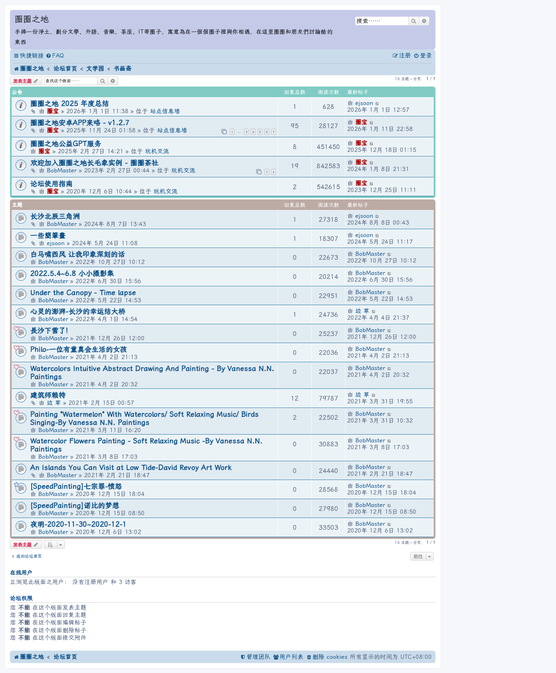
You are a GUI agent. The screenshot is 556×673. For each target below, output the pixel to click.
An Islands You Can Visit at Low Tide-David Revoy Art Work (130, 468)
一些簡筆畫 (48, 236)
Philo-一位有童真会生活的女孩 (78, 350)
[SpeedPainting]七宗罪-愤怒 (76, 486)
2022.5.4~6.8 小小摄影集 (72, 274)
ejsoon (364, 103)
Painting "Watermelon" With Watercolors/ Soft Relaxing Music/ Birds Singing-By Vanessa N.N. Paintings (144, 418)
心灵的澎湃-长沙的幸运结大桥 (77, 312)
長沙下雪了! (49, 331)
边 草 (362, 311)
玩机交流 (157, 151)
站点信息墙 (165, 111)
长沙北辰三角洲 (55, 217)
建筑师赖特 (48, 395)
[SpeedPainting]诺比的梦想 (74, 506)
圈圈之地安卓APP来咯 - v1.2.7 (79, 123)
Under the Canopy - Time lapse (83, 293)
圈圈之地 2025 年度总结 (69, 104)
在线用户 (21, 572)
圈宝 (53, 111)
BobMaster (62, 170)
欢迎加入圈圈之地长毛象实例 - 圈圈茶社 (94, 163)
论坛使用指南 (51, 184)
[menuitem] (55, 55)
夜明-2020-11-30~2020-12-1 (78, 524)
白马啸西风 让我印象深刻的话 (77, 254)
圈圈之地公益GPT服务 (65, 144)
